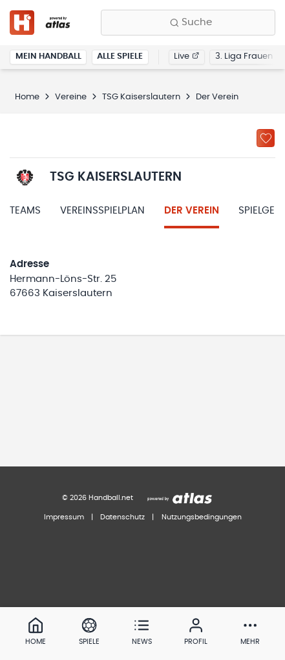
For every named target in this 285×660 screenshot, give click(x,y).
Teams (25, 210)
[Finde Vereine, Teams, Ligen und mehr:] (188, 22)
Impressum (64, 517)
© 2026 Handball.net (97, 497)
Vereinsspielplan (102, 210)
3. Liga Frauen (244, 56)
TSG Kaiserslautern (141, 97)
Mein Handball (48, 56)
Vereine (71, 97)
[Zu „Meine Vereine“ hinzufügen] (266, 138)
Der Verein (191, 210)
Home (27, 97)
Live (186, 56)
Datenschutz (122, 517)
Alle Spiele (120, 56)
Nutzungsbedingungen (202, 517)
